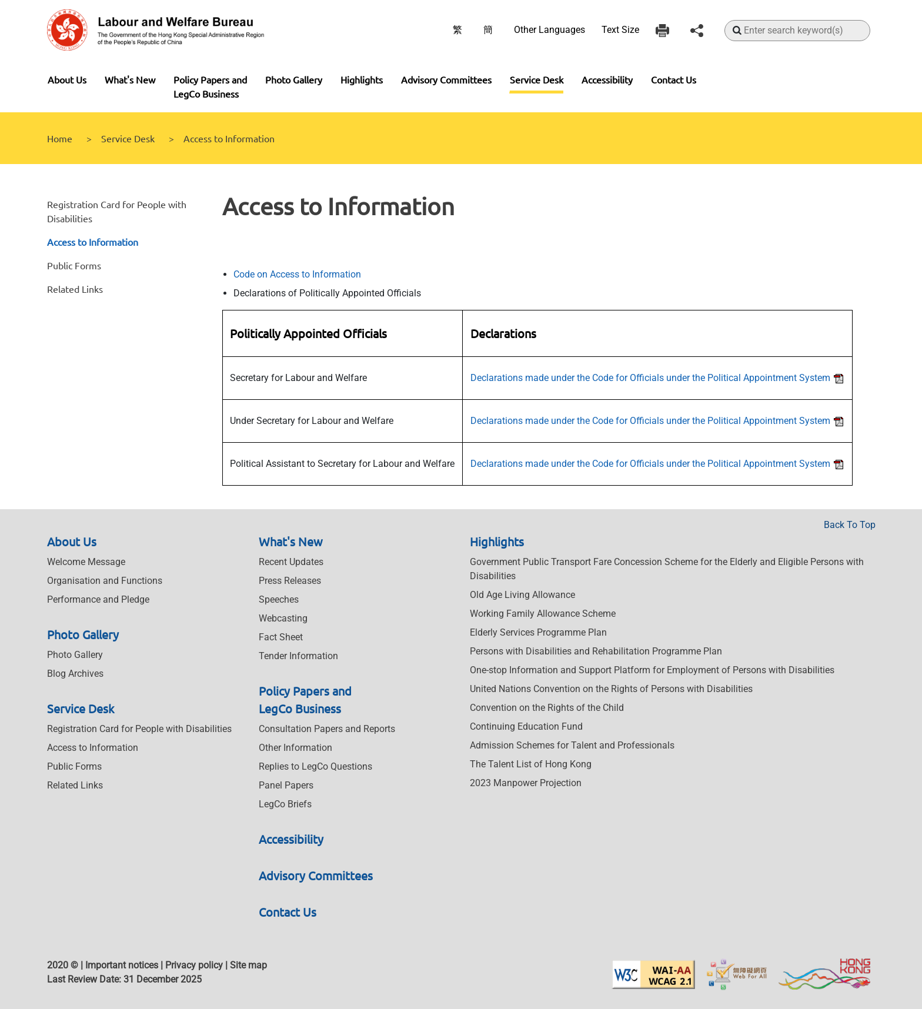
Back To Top (850, 524)
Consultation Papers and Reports (327, 728)
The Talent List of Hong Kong (531, 764)
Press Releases (290, 580)
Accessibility (607, 79)
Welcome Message (86, 561)
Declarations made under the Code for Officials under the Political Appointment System (657, 377)
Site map (248, 965)
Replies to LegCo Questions (315, 766)
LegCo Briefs (285, 804)
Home (59, 138)
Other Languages (549, 29)
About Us (67, 79)
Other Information (295, 747)
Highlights (361, 79)
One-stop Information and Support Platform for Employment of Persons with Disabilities (652, 670)
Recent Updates (291, 561)
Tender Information (298, 655)
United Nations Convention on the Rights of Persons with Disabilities (611, 688)
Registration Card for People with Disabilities (139, 728)
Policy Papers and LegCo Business (210, 86)
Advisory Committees (446, 79)
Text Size (620, 29)
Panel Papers (286, 785)
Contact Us (673, 79)
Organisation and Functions (104, 580)
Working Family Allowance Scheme (543, 613)
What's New (130, 79)
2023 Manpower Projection (526, 783)
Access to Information (92, 242)
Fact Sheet (281, 637)
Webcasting (283, 618)
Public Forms (74, 265)
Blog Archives (75, 673)
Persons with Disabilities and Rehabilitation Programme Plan (596, 651)
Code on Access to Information (297, 274)
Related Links (75, 289)
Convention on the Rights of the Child (547, 707)
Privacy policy (194, 965)
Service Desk (536, 79)
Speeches (279, 599)
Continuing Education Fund (526, 726)
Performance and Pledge (98, 599)
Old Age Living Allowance (522, 594)
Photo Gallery (293, 79)
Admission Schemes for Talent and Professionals (572, 745)
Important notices (121, 965)
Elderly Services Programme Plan (538, 632)
